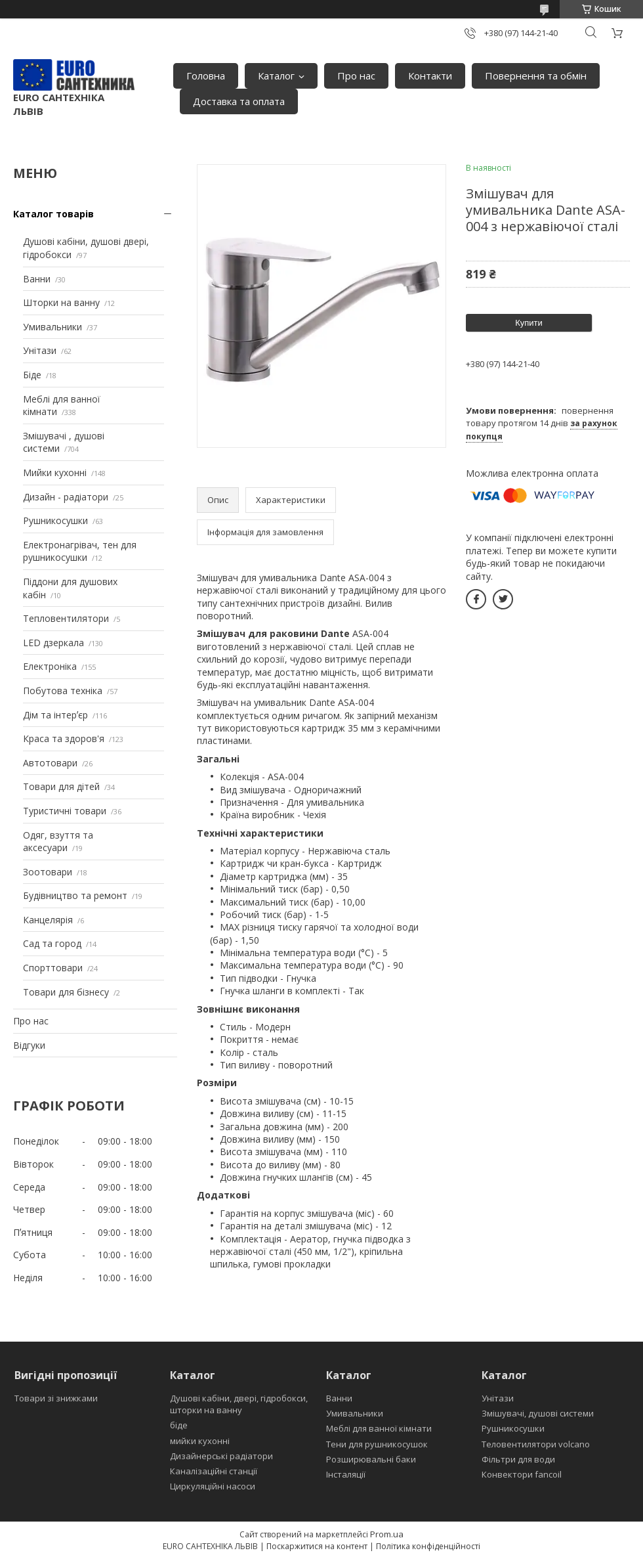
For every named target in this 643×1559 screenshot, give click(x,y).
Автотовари (50, 763)
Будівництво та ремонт (75, 895)
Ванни (37, 279)
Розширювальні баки (371, 1459)
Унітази (39, 350)
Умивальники (52, 326)
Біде (32, 374)
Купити (529, 323)
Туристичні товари (64, 810)
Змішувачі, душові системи (538, 1413)
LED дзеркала (53, 642)
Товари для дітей (61, 786)
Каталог (276, 75)
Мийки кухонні (55, 472)
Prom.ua (387, 1534)
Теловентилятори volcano (536, 1444)
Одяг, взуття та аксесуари (58, 841)
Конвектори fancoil (522, 1474)
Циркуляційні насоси (212, 1486)
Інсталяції (345, 1474)
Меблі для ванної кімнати (379, 1428)
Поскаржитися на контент (316, 1546)
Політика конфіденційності (428, 1546)
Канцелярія (48, 919)
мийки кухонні (200, 1441)
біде (179, 1425)
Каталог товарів (53, 214)
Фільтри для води (518, 1459)
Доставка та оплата (239, 101)
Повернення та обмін (536, 75)
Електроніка (50, 666)
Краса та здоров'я (63, 738)
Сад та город (52, 943)
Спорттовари (53, 967)
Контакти (430, 75)
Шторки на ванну (61, 302)
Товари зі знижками (56, 1398)
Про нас (356, 75)
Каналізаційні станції (213, 1471)
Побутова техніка (62, 690)
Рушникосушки (55, 520)
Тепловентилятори (66, 618)
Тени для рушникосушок (377, 1444)
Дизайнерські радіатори (221, 1456)
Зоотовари (47, 872)
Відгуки (29, 1045)
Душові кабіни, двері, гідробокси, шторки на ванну (239, 1404)
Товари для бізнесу (66, 992)
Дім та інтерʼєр (55, 715)
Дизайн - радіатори (65, 497)
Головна (205, 75)
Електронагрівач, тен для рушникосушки (79, 551)
